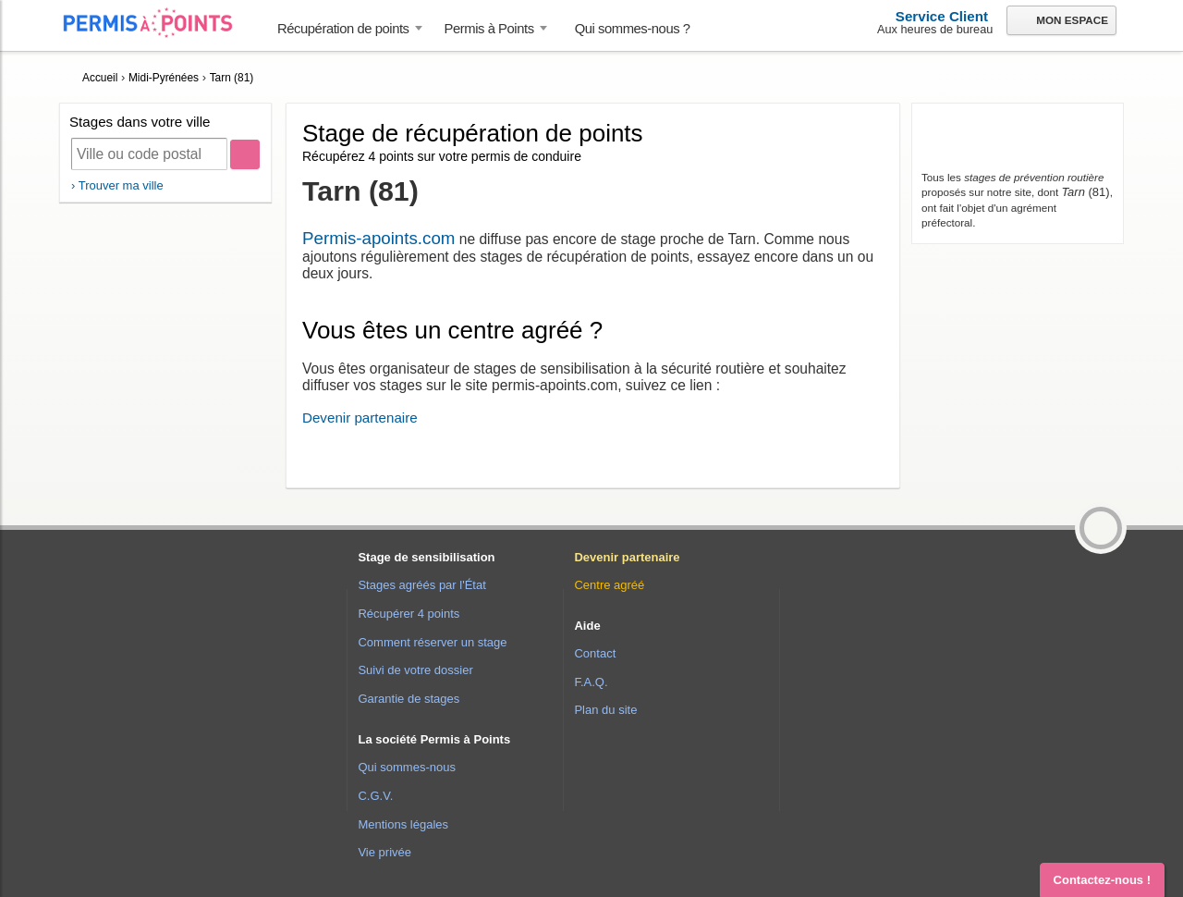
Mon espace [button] (1060, 21)
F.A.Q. (590, 682)
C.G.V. (375, 796)
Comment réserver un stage (432, 642)
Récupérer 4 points (408, 614)
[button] (1100, 528)
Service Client (942, 16)
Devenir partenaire (360, 417)
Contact (595, 653)
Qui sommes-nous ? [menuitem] (632, 28)
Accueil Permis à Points (157, 23)
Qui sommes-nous (406, 767)
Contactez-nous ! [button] (1102, 880)
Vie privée (384, 852)
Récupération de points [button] (343, 28)
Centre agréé (609, 585)
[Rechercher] (245, 154)
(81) (1085, 192)
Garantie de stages (408, 699)
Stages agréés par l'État (421, 585)
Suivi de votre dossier (415, 670)
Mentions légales (403, 824)
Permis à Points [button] (489, 28)
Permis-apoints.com (378, 238)
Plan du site (605, 710)
